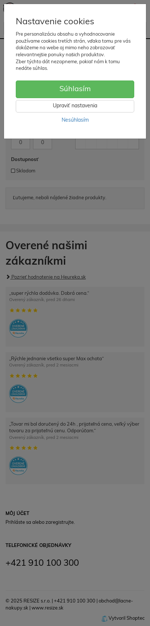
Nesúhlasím (75, 120)
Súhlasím (75, 89)
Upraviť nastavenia (75, 106)
